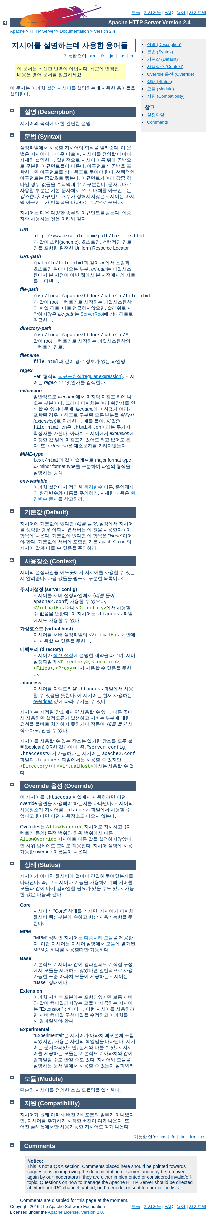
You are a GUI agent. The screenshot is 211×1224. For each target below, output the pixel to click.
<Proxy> (65, 668)
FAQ (169, 12)
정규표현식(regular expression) (90, 376)
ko (122, 55)
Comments (157, 122)
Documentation (74, 31)
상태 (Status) (159, 81)
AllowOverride (64, 827)
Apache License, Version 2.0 (75, 1212)
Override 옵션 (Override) (170, 74)
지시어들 (152, 12)
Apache (17, 31)
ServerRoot (92, 314)
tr (132, 55)
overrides (43, 701)
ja (112, 55)
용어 (181, 12)
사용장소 (29, 809)
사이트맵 (197, 12)
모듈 (136, 12)
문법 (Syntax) (160, 51)
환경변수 (93, 487)
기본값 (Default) (162, 59)
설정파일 (155, 114)
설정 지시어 (59, 88)
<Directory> (91, 608)
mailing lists (167, 1187)
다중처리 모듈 (98, 937)
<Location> (105, 662)
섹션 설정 (63, 655)
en (92, 55)
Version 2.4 (104, 31)
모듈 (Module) (160, 88)
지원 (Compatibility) (166, 96)
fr (103, 55)
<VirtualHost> (51, 608)
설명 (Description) (164, 44)
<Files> (43, 668)
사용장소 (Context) (165, 66)
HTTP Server (42, 31)
